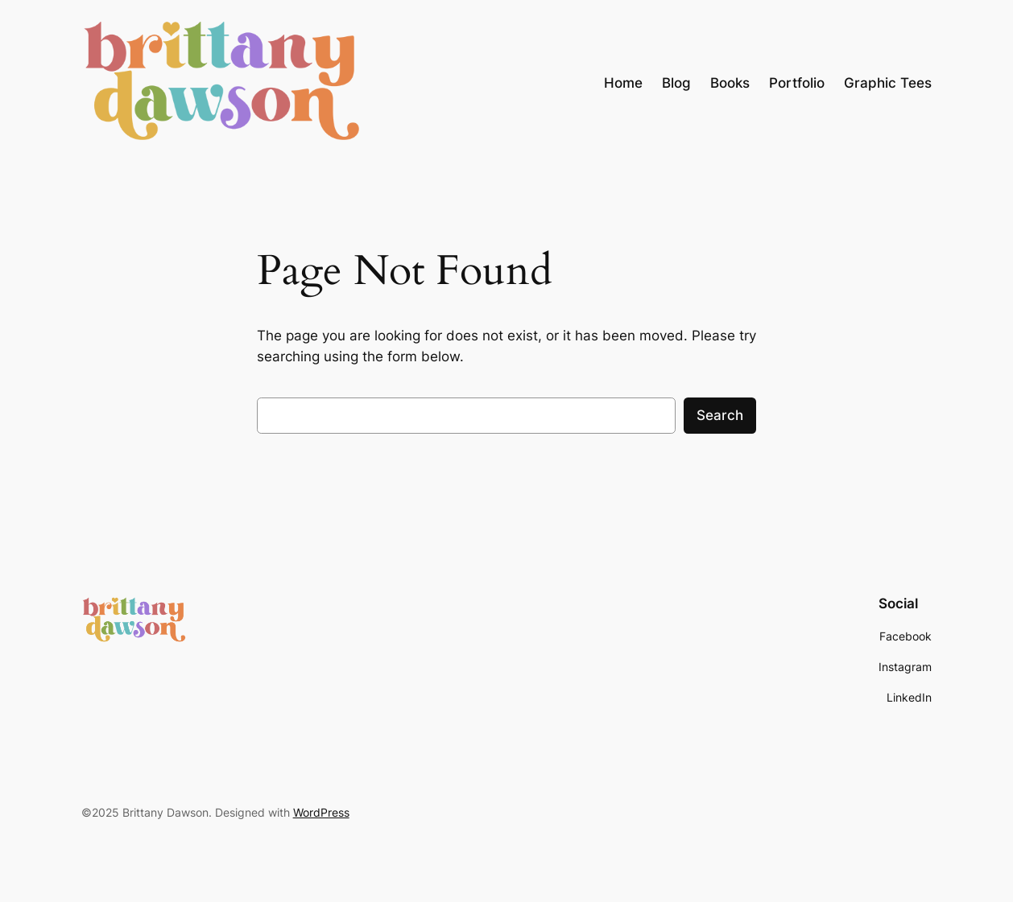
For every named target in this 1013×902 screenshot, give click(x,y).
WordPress (321, 812)
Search (720, 415)
